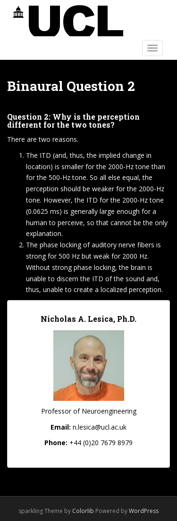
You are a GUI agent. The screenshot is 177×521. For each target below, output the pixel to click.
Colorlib (83, 511)
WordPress (144, 511)
